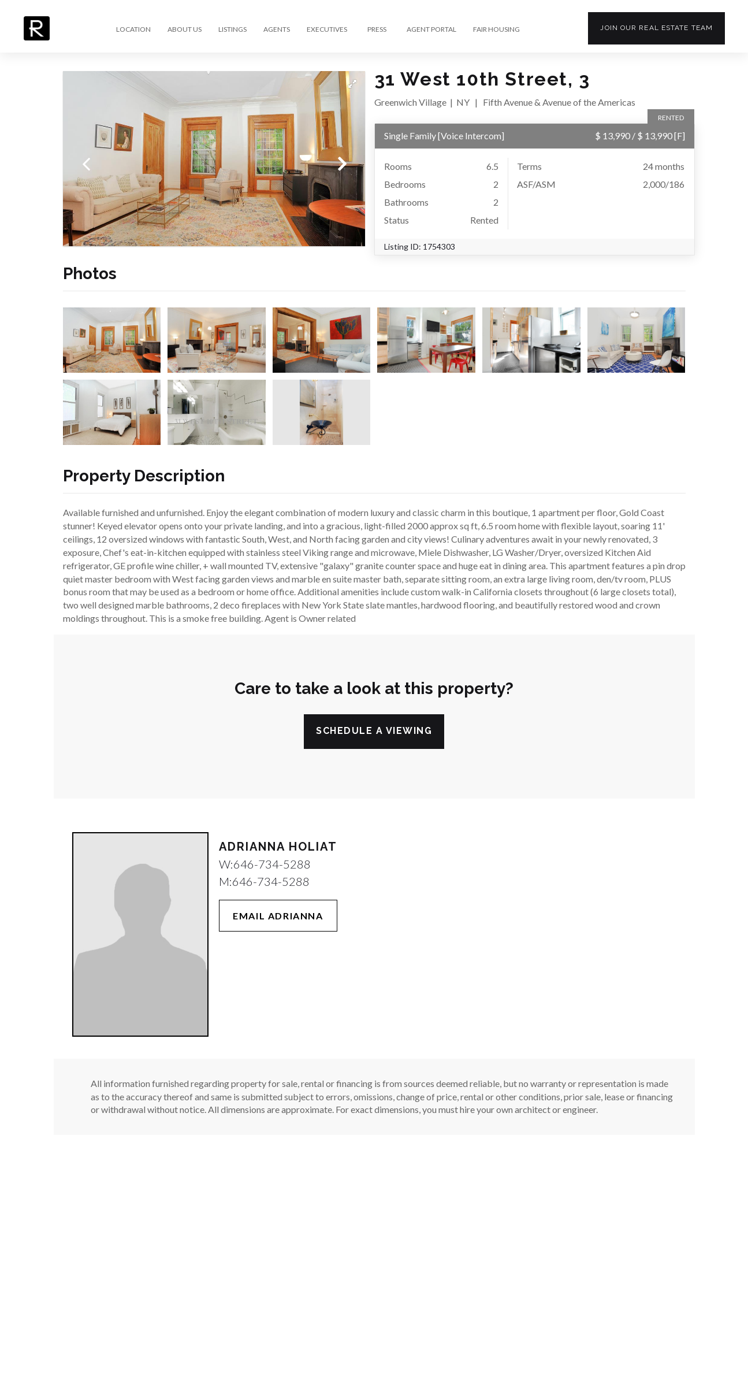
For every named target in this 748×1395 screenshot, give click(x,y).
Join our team (656, 28)
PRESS (376, 29)
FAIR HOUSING (496, 29)
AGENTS (276, 29)
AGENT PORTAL (431, 29)
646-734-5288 (272, 864)
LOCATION (133, 29)
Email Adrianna (278, 915)
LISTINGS (232, 29)
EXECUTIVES (327, 29)
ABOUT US (185, 29)
